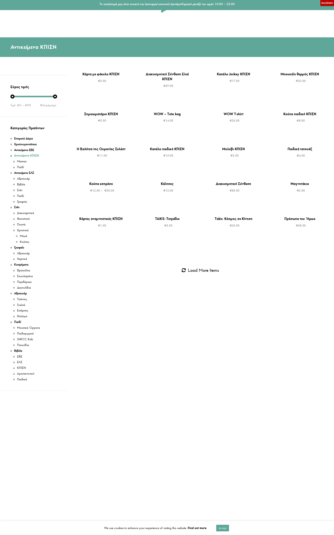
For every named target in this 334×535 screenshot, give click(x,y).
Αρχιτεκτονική (25, 373)
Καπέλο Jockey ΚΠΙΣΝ (233, 74)
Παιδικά (22, 379)
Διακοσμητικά (25, 213)
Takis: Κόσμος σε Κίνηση (233, 219)
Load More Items (200, 270)
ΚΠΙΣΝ (21, 368)
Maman (22, 161)
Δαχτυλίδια (24, 287)
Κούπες (24, 242)
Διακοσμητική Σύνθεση (233, 184)
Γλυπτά (21, 224)
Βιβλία (301, 24)
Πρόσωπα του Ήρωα (299, 219)
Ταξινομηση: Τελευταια (313, 47)
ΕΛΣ (19, 362)
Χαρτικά (22, 259)
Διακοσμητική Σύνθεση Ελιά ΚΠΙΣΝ (167, 76)
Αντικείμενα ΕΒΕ (119, 24)
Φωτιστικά (23, 219)
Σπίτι (147, 24)
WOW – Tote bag (167, 114)
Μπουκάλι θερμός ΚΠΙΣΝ (300, 74)
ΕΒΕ (19, 356)
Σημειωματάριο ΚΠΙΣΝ (101, 114)
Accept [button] (222, 528)
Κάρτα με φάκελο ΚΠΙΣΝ (100, 74)
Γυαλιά (21, 305)
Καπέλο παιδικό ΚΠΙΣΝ (167, 149)
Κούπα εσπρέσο (101, 184)
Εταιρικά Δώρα (197, 24)
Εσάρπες (22, 310)
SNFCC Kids (25, 339)
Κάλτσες (167, 184)
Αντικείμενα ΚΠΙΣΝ (43, 24)
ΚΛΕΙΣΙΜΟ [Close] (327, 2)
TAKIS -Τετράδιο (167, 219)
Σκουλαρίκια (25, 276)
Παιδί (280, 24)
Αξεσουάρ (257, 24)
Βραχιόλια (23, 270)
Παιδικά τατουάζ (300, 149)
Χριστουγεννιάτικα (25, 144)
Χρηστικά (23, 230)
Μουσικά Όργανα (28, 328)
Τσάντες (22, 299)
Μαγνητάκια (300, 184)
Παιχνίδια (23, 345)
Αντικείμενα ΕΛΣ (82, 24)
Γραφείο (168, 24)
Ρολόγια (22, 316)
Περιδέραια (24, 282)
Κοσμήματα (229, 24)
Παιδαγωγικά (25, 333)
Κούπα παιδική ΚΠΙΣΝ (299, 114)
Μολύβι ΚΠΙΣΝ (233, 149)
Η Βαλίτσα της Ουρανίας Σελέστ (101, 149)
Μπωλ (23, 236)
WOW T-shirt (233, 114)
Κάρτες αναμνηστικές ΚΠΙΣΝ (101, 219)
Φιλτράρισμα (48, 105)
